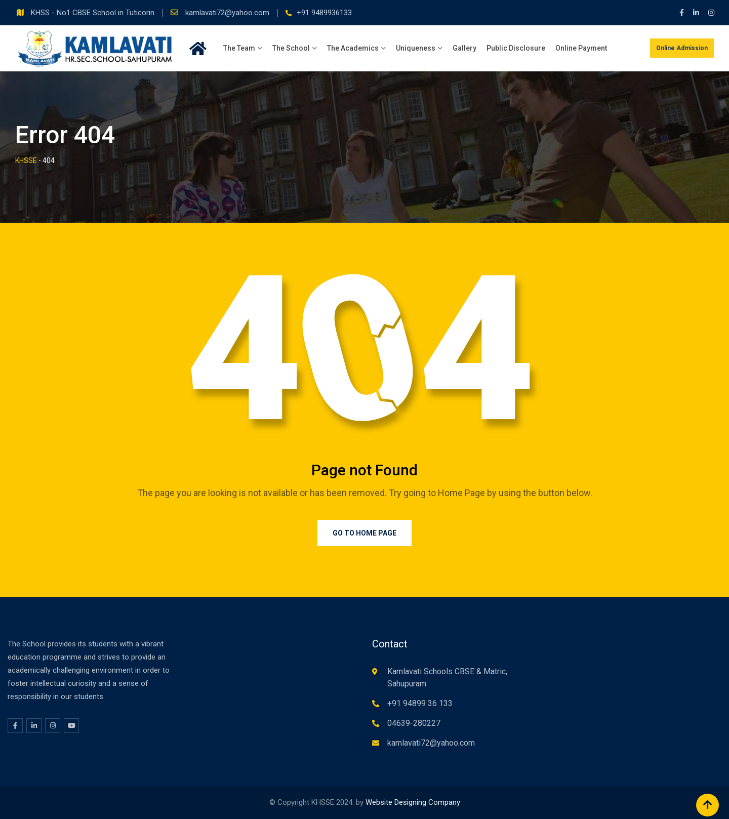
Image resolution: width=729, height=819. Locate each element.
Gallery (464, 48)
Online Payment (581, 48)
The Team (239, 48)
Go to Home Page (364, 533)
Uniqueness (415, 48)
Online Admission (682, 48)
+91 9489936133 (324, 12)
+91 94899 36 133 (420, 703)
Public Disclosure (516, 48)
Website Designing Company (413, 802)
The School (291, 48)
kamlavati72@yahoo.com (228, 12)
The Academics (353, 48)
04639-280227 (413, 723)
